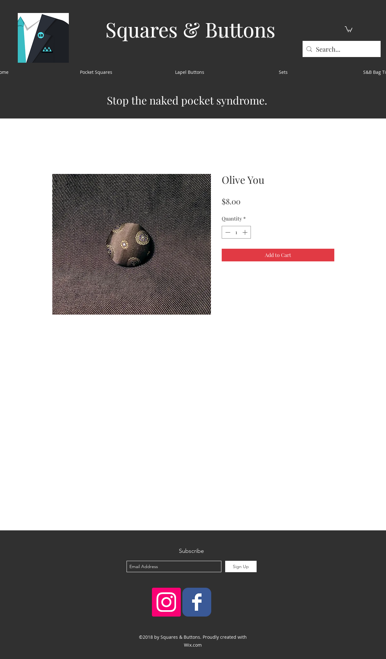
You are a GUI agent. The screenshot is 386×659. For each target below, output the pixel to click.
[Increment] (245, 232)
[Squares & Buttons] (196, 602)
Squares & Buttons (190, 29)
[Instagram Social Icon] (166, 602)
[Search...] (341, 49)
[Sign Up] (241, 566)
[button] (348, 29)
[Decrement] (227, 232)
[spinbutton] (236, 232)
